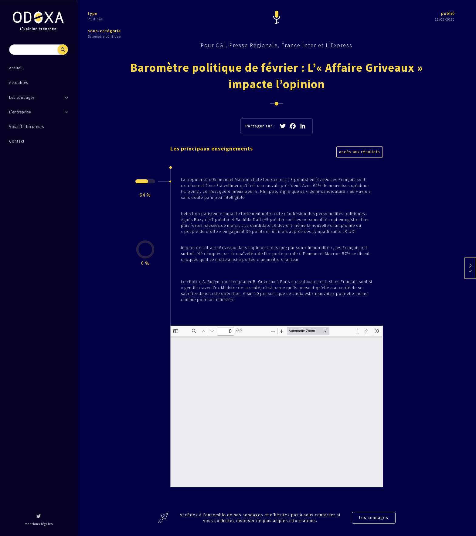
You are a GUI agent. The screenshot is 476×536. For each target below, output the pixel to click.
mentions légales (39, 524)
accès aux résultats (359, 151)
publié (448, 13)
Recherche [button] (63, 49)
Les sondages (373, 517)
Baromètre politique (104, 36)
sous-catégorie (104, 30)
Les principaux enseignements (211, 148)
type (92, 13)
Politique (95, 19)
